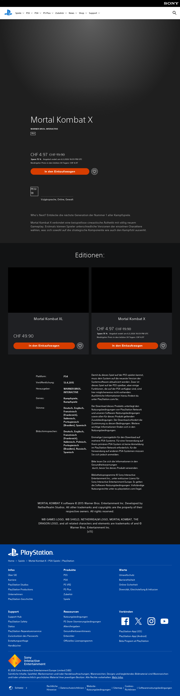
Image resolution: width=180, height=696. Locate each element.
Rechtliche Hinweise (52, 687)
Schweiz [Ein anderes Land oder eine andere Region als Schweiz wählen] (18, 688)
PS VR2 (67, 584)
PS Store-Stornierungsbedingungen (82, 621)
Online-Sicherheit (128, 584)
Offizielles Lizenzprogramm (78, 640)
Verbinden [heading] (126, 611)
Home (11, 560)
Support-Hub (15, 616)
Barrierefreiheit (127, 579)
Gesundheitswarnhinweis (77, 631)
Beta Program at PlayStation (134, 641)
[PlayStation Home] (8, 13)
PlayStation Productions (20, 589)
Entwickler (69, 636)
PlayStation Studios (18, 584)
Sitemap (117, 687)
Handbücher (14, 645)
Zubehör (59, 13)
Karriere (12, 579)
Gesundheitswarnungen (104, 464)
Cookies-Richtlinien (130, 687)
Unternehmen (15, 594)
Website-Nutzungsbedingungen (99, 687)
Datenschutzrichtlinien (72, 687)
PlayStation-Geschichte (20, 599)
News (71, 13)
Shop (81, 13)
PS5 (28, 13)
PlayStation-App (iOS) (130, 631)
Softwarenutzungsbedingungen (155, 687)
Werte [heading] (123, 570)
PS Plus (47, 13)
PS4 (36, 13)
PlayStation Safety (17, 621)
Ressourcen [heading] (71, 611)
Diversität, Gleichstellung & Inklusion (138, 589)
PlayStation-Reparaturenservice (24, 631)
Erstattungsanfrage (18, 640)
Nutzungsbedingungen (76, 616)
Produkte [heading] (70, 570)
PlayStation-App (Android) (133, 636)
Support (93, 13)
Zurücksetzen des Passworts (23, 636)
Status (11, 626)
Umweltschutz (126, 575)
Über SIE (12, 575)
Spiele (18, 13)
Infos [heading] (11, 570)
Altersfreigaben (72, 626)
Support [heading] (13, 611)
